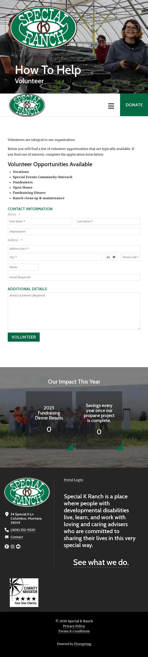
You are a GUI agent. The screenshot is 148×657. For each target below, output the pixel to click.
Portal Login (73, 480)
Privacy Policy (74, 626)
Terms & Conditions (74, 631)
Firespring (82, 644)
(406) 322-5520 (23, 530)
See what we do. (101, 562)
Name (12, 214)
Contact (17, 537)
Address (13, 240)
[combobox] (114, 27)
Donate (133, 105)
